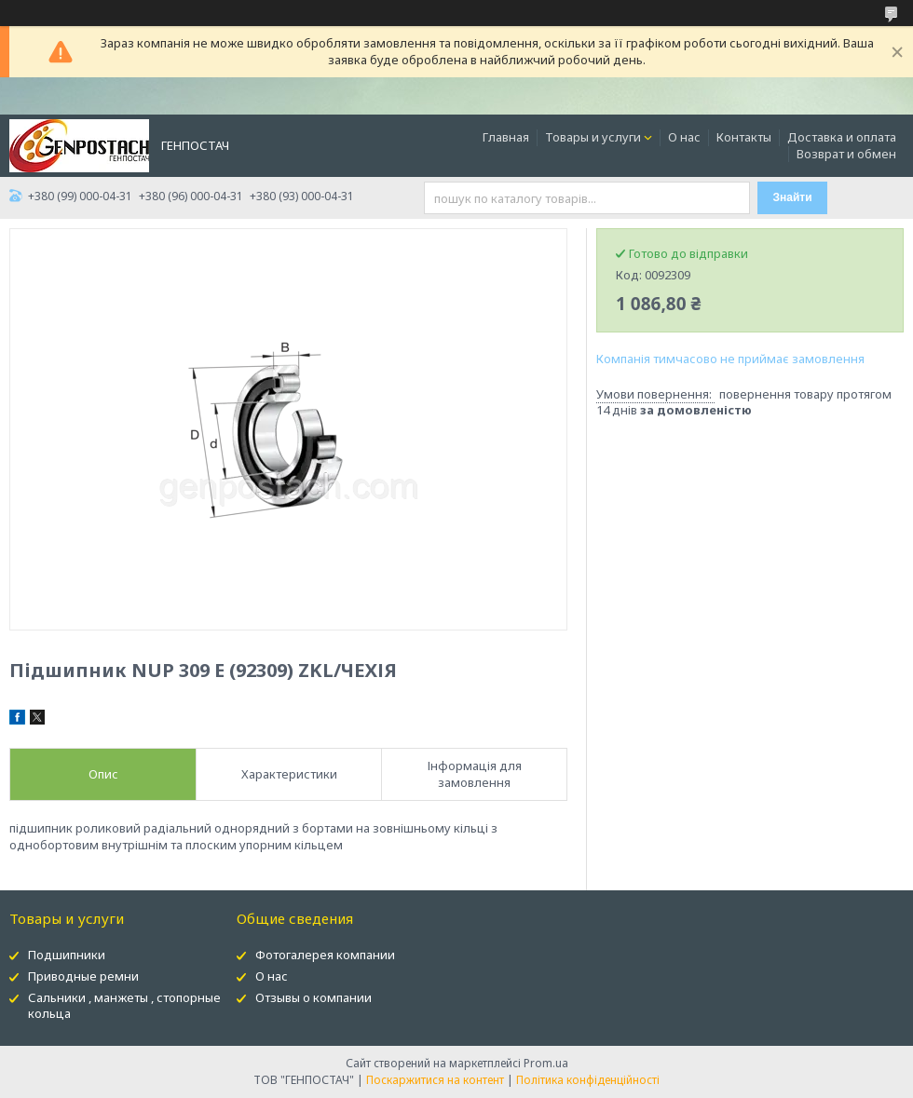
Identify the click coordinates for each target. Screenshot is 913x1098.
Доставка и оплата (841, 137)
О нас (684, 137)
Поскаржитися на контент (435, 1080)
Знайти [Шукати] (792, 197)
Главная (506, 137)
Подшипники (66, 954)
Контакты (743, 137)
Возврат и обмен (846, 153)
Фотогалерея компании (325, 954)
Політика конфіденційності (588, 1080)
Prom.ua (546, 1063)
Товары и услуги (593, 137)
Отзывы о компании (313, 997)
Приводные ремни (83, 976)
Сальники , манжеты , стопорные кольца (124, 1005)
